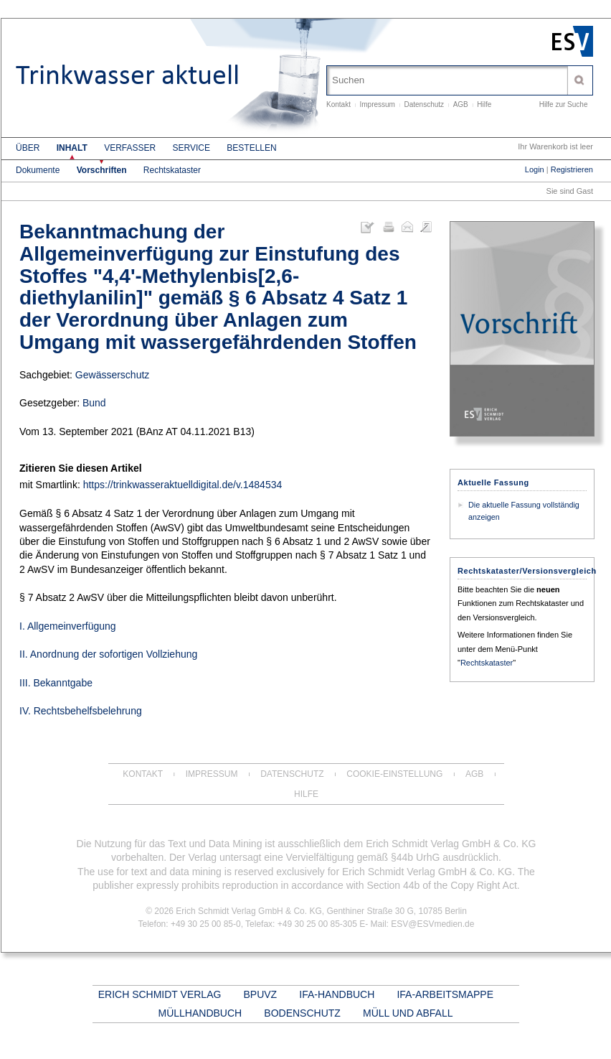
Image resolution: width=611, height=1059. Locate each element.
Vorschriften (102, 170)
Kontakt (338, 104)
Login (534, 169)
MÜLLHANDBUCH (200, 1013)
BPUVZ (261, 994)
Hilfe (484, 104)
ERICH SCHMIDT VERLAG (160, 994)
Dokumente (38, 170)
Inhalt (72, 148)
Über (27, 148)
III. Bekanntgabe (56, 683)
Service (191, 148)
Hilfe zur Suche (563, 104)
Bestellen (251, 148)
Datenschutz (424, 104)
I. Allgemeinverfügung (67, 626)
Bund (94, 403)
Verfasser (130, 148)
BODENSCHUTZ (302, 1013)
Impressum (376, 104)
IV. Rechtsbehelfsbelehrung (80, 711)
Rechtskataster (172, 170)
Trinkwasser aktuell (128, 75)
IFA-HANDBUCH (336, 994)
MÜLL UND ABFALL (408, 1013)
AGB (460, 104)
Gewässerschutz (112, 375)
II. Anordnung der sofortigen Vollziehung (108, 654)
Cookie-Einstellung (394, 774)
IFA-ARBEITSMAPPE (445, 994)
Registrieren (572, 169)
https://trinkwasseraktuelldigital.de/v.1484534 (183, 484)
